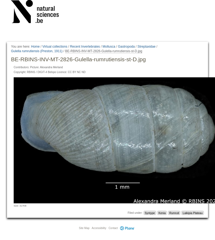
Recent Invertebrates (85, 46)
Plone (127, 228)
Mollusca (109, 46)
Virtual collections (54, 46)
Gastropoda (126, 46)
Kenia (162, 212)
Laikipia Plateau (193, 212)
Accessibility (99, 228)
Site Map (84, 228)
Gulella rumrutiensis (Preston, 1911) (36, 51)
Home (35, 46)
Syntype (150, 212)
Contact (113, 228)
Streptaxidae (146, 46)
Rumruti (174, 212)
